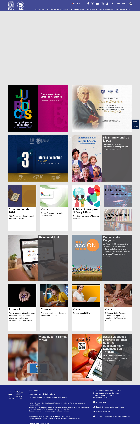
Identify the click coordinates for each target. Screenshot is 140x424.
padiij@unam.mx (74, 418)
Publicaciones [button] (79, 9)
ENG (124, 4)
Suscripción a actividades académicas (108, 407)
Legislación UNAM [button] (123, 9)
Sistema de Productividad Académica (42, 394)
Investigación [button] (55, 9)
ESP (118, 4)
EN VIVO (76, 4)
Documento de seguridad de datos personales (111, 416)
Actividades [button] (92, 9)
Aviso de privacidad (101, 412)
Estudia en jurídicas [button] (107, 9)
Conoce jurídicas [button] (41, 9)
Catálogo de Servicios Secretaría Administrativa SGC (48, 397)
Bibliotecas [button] (67, 9)
